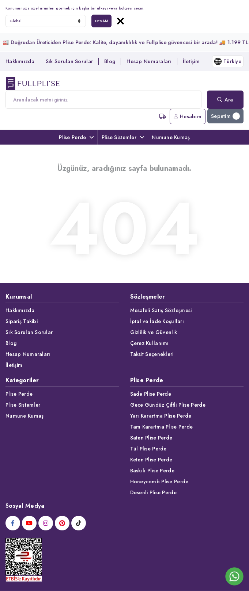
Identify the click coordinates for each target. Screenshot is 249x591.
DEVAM (101, 21)
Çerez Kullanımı (149, 343)
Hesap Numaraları (149, 61)
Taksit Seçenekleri (152, 354)
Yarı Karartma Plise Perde (161, 415)
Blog (109, 61)
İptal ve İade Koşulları (157, 321)
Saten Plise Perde (151, 437)
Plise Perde (76, 137)
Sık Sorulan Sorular (69, 61)
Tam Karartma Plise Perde (161, 426)
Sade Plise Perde (150, 394)
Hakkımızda (19, 61)
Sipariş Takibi (21, 321)
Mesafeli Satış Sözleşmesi (161, 310)
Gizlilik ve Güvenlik (153, 332)
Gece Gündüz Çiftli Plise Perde (167, 404)
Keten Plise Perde (151, 459)
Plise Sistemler (123, 137)
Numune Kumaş (171, 137)
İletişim (191, 61)
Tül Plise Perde (148, 448)
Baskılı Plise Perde (152, 470)
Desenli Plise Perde (153, 492)
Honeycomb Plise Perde (159, 481)
